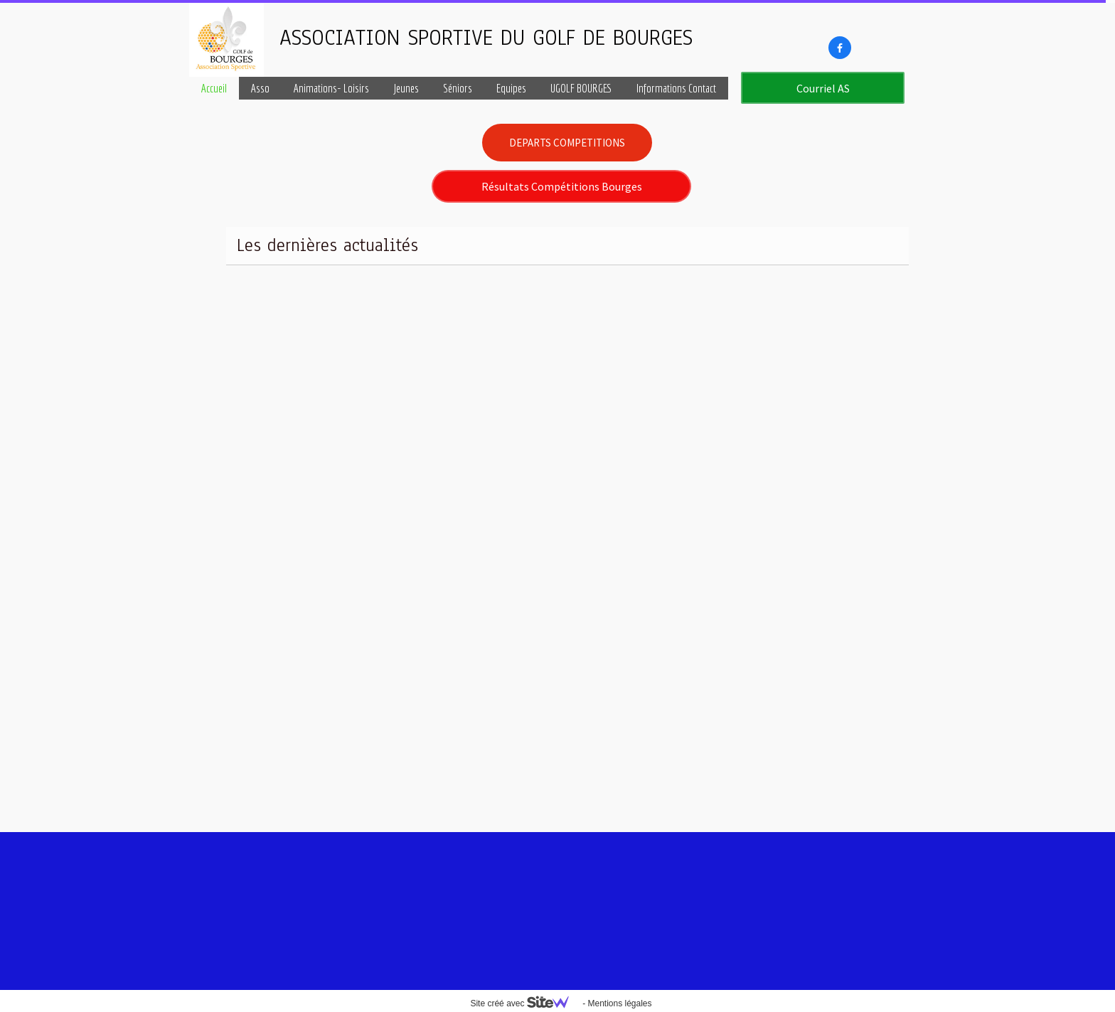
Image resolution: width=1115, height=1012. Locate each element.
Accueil (214, 88)
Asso (260, 88)
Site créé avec (525, 1003)
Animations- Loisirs (331, 88)
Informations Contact (676, 88)
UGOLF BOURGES (581, 88)
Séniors (457, 88)
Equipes (511, 88)
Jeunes (406, 88)
